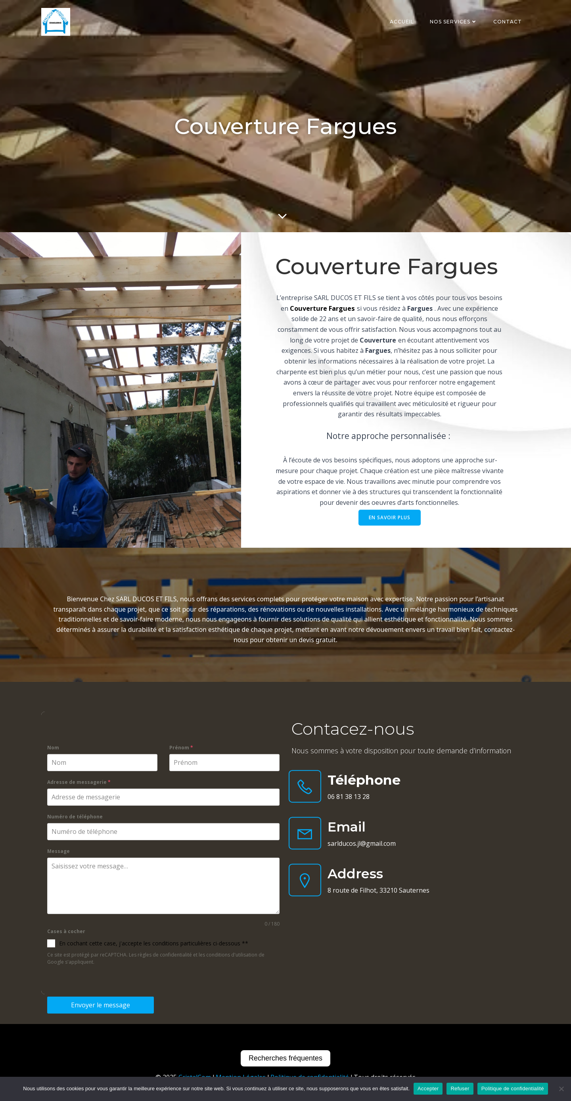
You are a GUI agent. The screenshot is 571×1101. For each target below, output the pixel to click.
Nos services (453, 22)
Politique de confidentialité (512, 1088)
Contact (507, 22)
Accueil (402, 22)
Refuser (459, 1088)
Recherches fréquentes (285, 1058)
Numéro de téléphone (75, 1011)
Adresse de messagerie (79, 977)
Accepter (428, 1088)
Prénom (181, 942)
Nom (53, 942)
